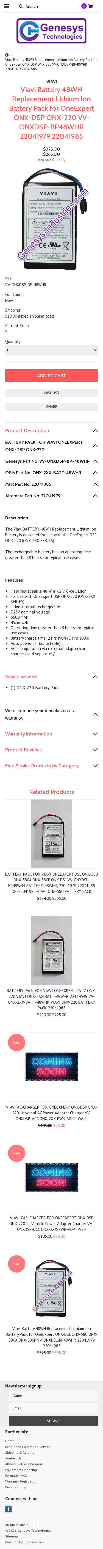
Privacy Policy (15, 1487)
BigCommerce (34, 1542)
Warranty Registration (21, 1481)
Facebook (8, 1509)
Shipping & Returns (19, 1452)
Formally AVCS (16, 1475)
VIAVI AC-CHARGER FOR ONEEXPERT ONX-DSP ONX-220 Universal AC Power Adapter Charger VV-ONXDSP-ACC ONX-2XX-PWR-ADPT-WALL (51, 1112)
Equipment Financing (21, 1470)
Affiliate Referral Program (24, 1464)
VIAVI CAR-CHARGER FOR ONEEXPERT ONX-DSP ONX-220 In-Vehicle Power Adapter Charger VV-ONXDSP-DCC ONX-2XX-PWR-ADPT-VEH (51, 1223)
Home (9, 1441)
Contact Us (13, 1458)
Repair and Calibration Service (27, 1447)
